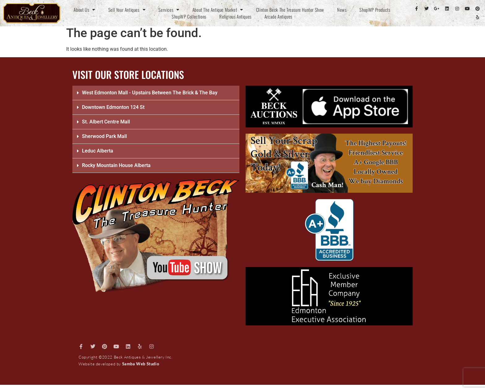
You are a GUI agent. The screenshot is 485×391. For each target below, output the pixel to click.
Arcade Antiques (278, 16)
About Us (84, 9)
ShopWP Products (374, 9)
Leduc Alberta (97, 151)
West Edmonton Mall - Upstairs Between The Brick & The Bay (149, 93)
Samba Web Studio (140, 363)
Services (168, 9)
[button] (155, 93)
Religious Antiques (235, 16)
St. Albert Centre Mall (106, 122)
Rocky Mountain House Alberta (116, 165)
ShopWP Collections (189, 16)
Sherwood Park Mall (104, 136)
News (341, 9)
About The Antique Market (217, 9)
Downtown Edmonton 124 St (113, 107)
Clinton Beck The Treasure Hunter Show (290, 9)
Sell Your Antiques (126, 9)
